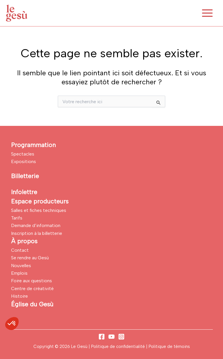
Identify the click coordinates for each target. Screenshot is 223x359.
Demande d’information (35, 225)
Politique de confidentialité (118, 346)
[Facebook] (101, 336)
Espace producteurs (40, 201)
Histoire (19, 296)
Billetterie (25, 176)
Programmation (33, 145)
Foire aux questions (31, 280)
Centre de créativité (32, 288)
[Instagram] (121, 336)
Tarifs (16, 218)
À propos (24, 241)
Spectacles (22, 154)
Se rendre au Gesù (30, 257)
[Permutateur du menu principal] (207, 13)
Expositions (23, 161)
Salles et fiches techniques (38, 210)
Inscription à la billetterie (36, 233)
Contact (20, 250)
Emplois (19, 273)
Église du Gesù (32, 304)
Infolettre (24, 192)
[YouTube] (111, 336)
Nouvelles (21, 265)
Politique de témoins (169, 346)
